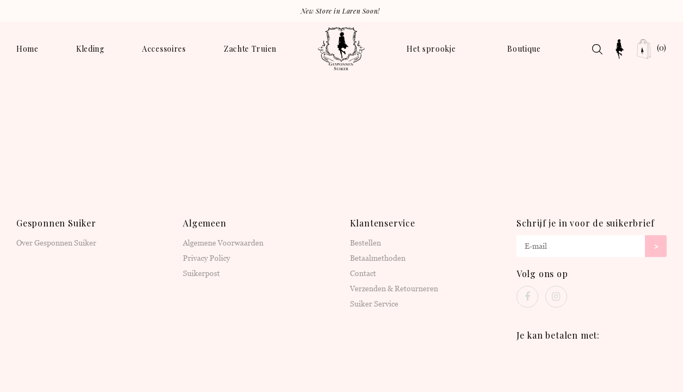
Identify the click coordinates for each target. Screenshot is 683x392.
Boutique (524, 49)
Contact (363, 273)
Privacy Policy (206, 258)
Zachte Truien (250, 49)
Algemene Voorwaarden (223, 242)
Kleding (90, 49)
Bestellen (365, 242)
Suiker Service (374, 303)
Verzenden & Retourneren (394, 288)
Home (27, 49)
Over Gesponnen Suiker (56, 242)
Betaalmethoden (377, 258)
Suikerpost (201, 273)
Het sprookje (431, 49)
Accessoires (164, 49)
